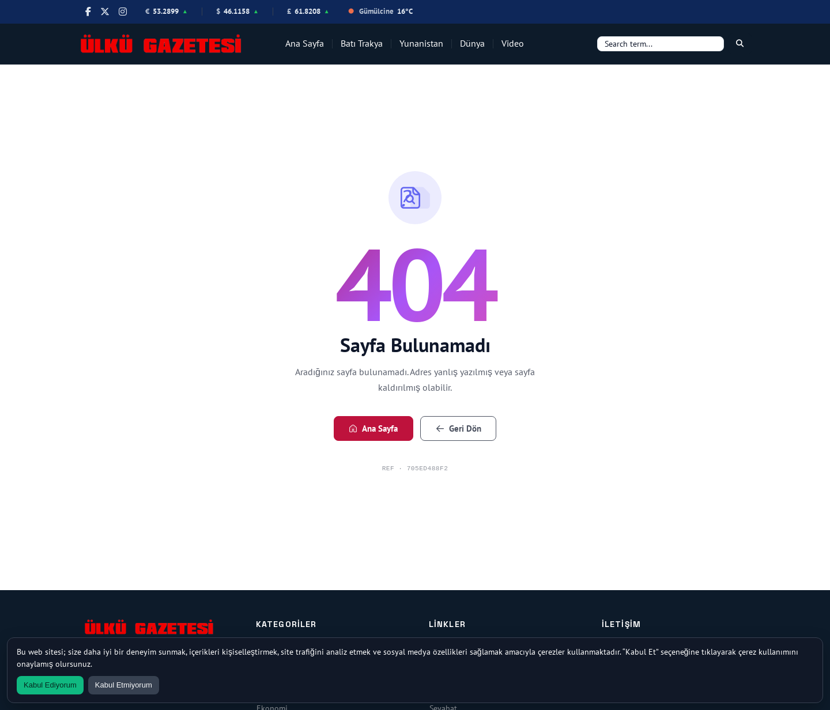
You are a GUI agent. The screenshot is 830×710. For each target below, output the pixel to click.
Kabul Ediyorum (50, 685)
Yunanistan (421, 43)
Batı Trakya (362, 43)
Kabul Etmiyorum (123, 685)
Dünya (472, 43)
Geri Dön (458, 428)
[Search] (660, 43)
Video (512, 43)
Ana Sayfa (304, 43)
